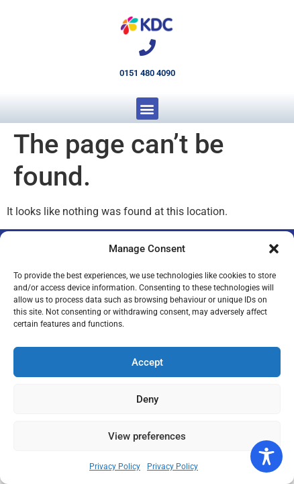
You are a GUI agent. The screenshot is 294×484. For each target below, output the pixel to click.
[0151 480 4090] (147, 47)
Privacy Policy (114, 466)
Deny (147, 399)
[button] (274, 248)
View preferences (147, 436)
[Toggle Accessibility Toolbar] (266, 456)
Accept (147, 362)
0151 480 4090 (147, 73)
